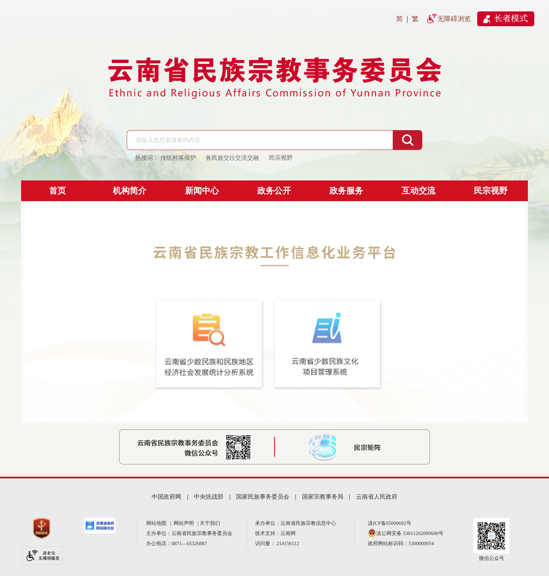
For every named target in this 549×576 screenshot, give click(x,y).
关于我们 (210, 523)
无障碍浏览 (454, 18)
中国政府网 (166, 497)
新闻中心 (202, 190)
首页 (57, 190)
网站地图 (157, 523)
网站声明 (185, 523)
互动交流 (418, 190)
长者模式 (511, 18)
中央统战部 (208, 497)
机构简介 (130, 190)
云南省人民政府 (376, 497)
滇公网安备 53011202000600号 (409, 533)
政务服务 (346, 190)
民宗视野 (491, 190)
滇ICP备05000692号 (389, 523)
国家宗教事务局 (322, 497)
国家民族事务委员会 (262, 497)
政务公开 (274, 190)
